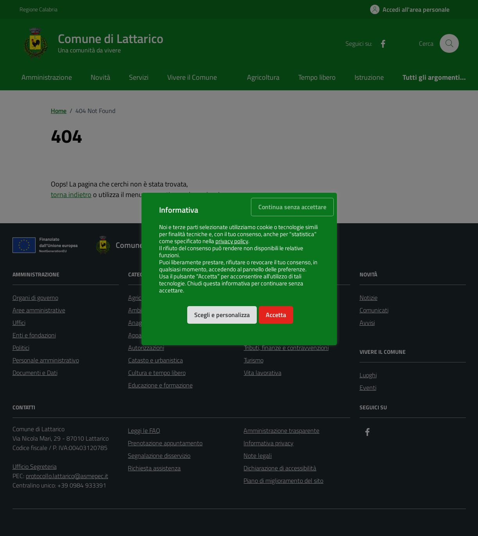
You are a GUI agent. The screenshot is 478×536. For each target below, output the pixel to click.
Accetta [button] (276, 314)
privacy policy (231, 241)
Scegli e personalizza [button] (222, 314)
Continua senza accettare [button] (292, 207)
